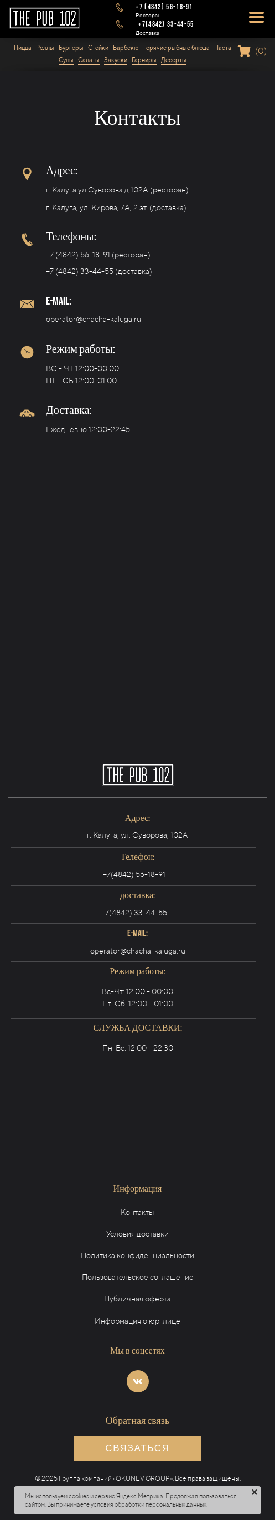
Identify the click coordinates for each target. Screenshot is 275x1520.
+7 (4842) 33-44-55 (79, 271)
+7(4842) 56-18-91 (134, 874)
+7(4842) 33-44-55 (134, 912)
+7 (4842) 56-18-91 (78, 254)
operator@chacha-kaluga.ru (93, 319)
